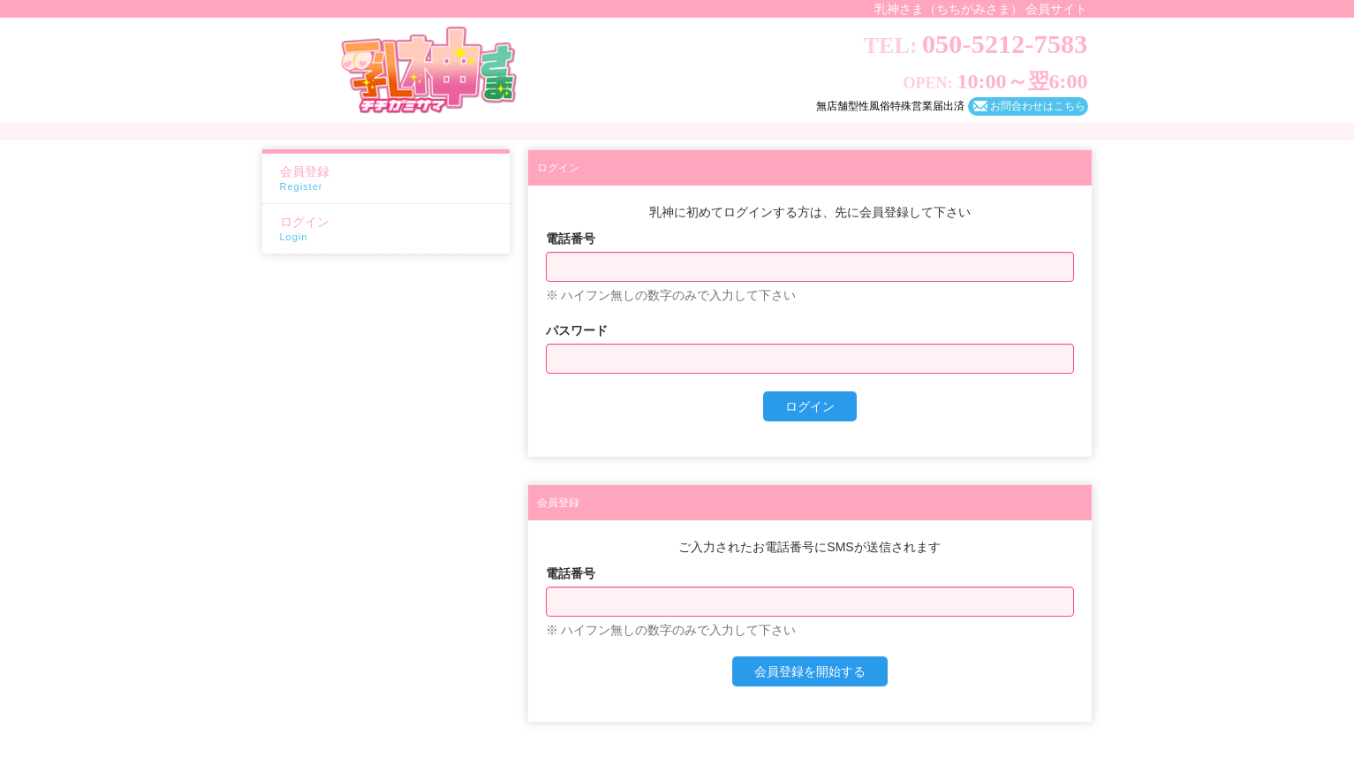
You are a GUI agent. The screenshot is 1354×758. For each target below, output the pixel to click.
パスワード (577, 330)
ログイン (390, 230)
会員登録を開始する (810, 671)
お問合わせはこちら (1037, 106)
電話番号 (570, 238)
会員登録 (390, 179)
